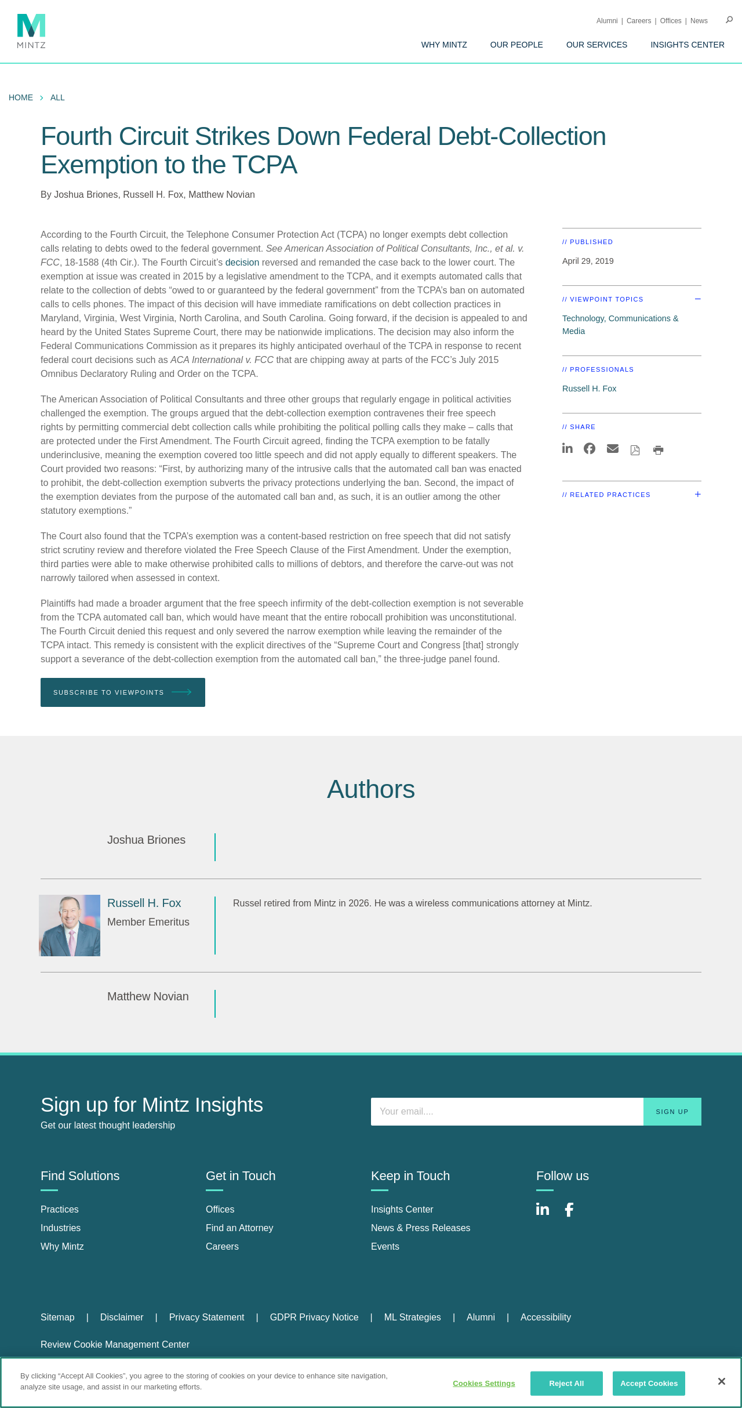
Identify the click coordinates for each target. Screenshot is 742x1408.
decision (242, 262)
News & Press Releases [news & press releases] (421, 1228)
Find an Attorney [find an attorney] (240, 1228)
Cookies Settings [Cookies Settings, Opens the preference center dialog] (484, 1383)
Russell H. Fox (153, 194)
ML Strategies (412, 1317)
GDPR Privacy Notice (314, 1317)
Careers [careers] (222, 1246)
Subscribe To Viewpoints (122, 693)
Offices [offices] (220, 1209)
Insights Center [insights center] (402, 1209)
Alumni (607, 21)
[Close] (721, 1381)
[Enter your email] (536, 1112)
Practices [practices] (60, 1209)
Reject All (566, 1383)
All (57, 97)
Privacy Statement (207, 1317)
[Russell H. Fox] (70, 926)
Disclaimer (122, 1317)
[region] (371, 1382)
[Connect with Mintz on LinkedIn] (547, 1216)
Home (21, 97)
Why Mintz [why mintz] (62, 1246)
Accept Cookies (649, 1383)
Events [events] (385, 1246)
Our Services (597, 45)
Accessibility (546, 1317)
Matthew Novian (221, 194)
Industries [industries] (61, 1228)
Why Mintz (444, 45)
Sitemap (58, 1317)
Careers (639, 21)
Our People (516, 45)
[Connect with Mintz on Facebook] (576, 1216)
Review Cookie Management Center (115, 1344)
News (699, 20)
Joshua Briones (86, 194)
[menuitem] (444, 45)
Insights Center (687, 45)
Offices (671, 21)
